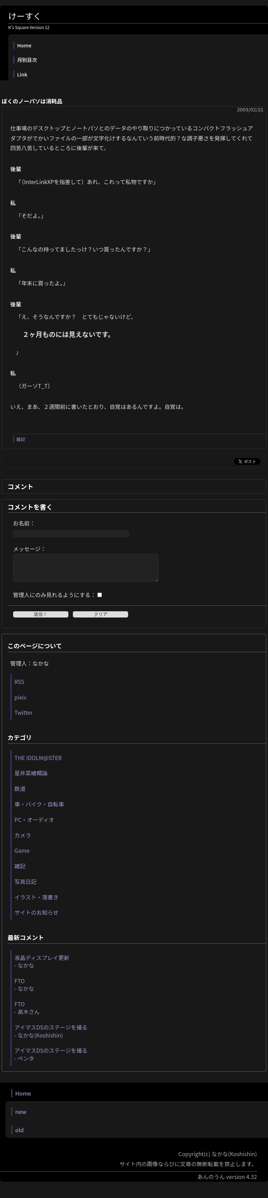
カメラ (23, 840)
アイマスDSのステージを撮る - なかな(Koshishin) (51, 1036)
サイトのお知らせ (37, 917)
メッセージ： (29, 549)
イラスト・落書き (37, 902)
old (19, 1135)
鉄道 (20, 793)
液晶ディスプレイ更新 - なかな (42, 967)
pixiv (21, 702)
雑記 (20, 439)
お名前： (24, 523)
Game (22, 855)
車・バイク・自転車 (39, 809)
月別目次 (27, 59)
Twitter (24, 717)
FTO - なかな (24, 990)
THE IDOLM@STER (38, 763)
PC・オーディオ (34, 825)
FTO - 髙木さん (27, 1013)
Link (22, 74)
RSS (20, 687)
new (20, 1117)
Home (24, 45)
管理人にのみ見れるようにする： (54, 600)
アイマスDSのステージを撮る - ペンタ (51, 1059)
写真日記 (26, 887)
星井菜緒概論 (31, 778)
